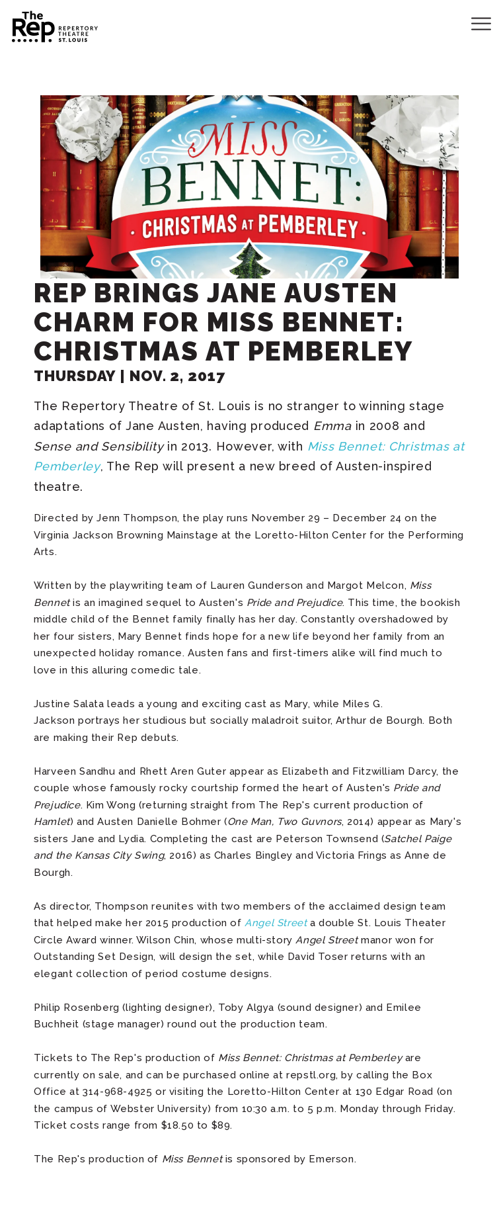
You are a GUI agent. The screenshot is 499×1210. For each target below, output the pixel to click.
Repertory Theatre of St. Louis (43, 24)
